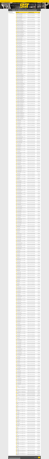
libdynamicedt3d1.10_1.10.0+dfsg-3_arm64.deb (20, 107)
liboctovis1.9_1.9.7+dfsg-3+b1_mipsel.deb (21, 297)
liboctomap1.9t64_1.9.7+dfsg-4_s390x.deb (20, 210)
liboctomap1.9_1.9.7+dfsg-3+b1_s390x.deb (21, 195)
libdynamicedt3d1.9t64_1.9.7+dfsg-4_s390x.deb (20, 103)
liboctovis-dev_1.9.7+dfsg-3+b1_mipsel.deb (20, 244)
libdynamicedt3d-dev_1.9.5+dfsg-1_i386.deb (21, 19)
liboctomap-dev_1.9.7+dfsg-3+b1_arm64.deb (20, 129)
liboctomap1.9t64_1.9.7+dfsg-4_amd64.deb (20, 197)
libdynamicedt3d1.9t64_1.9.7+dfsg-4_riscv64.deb (20, 102)
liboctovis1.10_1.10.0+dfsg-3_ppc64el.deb (20, 327)
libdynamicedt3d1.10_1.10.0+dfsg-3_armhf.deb (20, 109)
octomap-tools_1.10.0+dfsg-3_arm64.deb (20, 372)
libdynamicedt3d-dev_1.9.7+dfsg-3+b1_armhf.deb (21, 26)
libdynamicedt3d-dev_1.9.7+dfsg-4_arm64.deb (21, 39)
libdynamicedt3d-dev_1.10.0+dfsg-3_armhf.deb (21, 56)
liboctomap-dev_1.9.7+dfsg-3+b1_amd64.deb (20, 127)
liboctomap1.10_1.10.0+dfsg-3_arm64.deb (20, 213)
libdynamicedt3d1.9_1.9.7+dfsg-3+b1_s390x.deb (20, 89)
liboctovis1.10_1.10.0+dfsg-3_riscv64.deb (20, 328)
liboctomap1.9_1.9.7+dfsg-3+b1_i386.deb (21, 188)
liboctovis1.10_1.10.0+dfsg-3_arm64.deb (20, 319)
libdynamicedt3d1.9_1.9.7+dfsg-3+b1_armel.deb (20, 78)
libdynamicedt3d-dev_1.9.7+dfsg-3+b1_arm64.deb (21, 23)
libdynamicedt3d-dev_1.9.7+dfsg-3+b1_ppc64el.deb (21, 34)
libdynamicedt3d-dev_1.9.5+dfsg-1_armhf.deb (21, 17)
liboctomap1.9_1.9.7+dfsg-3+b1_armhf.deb (21, 186)
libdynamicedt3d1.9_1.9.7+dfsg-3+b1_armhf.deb (20, 80)
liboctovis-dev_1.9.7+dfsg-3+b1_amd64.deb (20, 233)
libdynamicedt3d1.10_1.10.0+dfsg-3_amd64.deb (20, 105)
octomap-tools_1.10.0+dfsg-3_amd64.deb (20, 371)
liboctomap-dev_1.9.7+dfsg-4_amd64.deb (20, 144)
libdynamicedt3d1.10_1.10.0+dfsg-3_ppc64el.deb (20, 114)
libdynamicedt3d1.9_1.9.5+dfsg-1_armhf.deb (20, 70)
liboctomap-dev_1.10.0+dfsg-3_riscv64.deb (20, 169)
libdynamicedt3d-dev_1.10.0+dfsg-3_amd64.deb (21, 52)
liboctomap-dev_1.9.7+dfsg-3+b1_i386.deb (20, 134)
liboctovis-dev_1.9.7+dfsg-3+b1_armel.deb (20, 237)
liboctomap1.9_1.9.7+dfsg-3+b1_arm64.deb (21, 182)
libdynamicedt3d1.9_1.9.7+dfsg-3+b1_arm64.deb (20, 76)
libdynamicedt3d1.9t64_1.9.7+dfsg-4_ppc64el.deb (20, 100)
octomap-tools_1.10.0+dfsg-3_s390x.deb (20, 383)
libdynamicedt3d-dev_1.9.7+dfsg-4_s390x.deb (21, 50)
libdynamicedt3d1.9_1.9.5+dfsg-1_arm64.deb (20, 69)
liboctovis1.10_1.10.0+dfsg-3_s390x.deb (20, 330)
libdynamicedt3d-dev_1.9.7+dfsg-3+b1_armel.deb (21, 25)
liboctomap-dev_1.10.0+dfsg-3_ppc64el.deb (20, 167)
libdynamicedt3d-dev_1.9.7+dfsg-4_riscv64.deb (21, 48)
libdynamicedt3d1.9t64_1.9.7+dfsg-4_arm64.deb (20, 92)
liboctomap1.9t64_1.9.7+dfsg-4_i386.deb (20, 204)
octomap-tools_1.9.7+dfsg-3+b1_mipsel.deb (21, 350)
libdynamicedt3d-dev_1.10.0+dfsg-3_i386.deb (21, 58)
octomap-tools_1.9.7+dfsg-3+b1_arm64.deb (21, 341)
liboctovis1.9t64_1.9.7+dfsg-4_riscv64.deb (21, 314)
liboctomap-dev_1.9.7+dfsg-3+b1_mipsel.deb (20, 138)
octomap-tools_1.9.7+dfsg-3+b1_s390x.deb (21, 354)
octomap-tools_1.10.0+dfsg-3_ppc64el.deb (20, 380)
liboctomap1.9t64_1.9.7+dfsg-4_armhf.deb (20, 202)
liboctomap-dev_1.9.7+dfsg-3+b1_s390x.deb (20, 142)
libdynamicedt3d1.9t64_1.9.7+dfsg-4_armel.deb (20, 94)
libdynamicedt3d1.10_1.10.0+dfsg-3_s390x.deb (20, 118)
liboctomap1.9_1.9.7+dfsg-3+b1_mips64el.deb (21, 189)
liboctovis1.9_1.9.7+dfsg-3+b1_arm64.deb (21, 288)
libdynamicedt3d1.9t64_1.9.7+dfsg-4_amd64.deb (20, 91)
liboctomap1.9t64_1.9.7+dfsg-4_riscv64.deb (20, 208)
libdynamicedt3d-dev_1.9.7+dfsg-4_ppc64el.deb (21, 47)
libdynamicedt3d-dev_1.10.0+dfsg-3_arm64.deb (21, 54)
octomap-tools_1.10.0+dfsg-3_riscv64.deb (20, 382)
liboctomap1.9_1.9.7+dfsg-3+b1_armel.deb (21, 184)
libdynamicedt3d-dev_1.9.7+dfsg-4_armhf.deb (21, 43)
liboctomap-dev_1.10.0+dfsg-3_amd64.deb (20, 158)
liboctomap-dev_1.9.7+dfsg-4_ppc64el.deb (20, 153)
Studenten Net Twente (5, 1)
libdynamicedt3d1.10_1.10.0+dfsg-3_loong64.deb (20, 112)
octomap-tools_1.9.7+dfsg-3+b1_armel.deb (21, 343)
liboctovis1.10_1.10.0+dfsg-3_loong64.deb (20, 325)
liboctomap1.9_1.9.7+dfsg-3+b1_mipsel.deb (21, 191)
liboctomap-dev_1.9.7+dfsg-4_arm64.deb (20, 145)
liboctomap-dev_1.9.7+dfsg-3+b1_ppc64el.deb (20, 140)
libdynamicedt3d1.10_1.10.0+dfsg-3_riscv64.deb (20, 116)
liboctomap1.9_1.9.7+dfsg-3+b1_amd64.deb (21, 180)
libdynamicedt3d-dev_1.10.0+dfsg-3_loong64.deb (21, 59)
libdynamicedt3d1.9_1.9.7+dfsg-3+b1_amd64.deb (20, 74)
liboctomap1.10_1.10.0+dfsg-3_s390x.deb (20, 224)
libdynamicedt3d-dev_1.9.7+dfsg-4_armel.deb (21, 41)
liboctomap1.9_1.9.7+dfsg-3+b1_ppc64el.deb (21, 193)
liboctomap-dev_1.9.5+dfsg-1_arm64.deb (20, 122)
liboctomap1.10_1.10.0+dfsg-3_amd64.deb (20, 211)
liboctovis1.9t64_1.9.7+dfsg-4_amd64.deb (21, 303)
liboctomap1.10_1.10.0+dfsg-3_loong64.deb (20, 219)
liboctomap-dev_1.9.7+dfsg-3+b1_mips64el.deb (20, 136)
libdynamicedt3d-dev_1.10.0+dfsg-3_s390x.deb (21, 65)
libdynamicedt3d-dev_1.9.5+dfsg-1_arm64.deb (21, 15)
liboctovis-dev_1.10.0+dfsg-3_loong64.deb (21, 272)
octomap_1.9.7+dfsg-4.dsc (20, 394)
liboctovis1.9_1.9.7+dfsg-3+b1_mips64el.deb (21, 296)
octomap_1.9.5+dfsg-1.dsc (20, 386)
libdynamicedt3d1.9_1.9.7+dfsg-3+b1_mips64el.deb (20, 83)
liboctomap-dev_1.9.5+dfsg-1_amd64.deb (20, 120)
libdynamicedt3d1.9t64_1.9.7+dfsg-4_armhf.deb (20, 96)
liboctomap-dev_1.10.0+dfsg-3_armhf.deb (20, 162)
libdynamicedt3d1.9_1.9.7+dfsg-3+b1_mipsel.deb (20, 85)
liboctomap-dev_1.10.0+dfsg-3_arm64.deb (20, 160)
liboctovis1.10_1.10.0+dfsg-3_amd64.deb (20, 318)
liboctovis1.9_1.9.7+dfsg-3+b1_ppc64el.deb (21, 299)
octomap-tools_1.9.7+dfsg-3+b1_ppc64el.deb (21, 352)
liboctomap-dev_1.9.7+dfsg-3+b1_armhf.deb (20, 133)
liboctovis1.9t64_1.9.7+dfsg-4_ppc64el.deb (21, 312)
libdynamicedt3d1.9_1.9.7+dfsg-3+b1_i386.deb (20, 81)
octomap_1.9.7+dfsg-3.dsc (20, 391)
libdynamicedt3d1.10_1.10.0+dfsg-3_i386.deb (20, 111)
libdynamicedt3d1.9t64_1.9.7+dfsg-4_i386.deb (20, 98)
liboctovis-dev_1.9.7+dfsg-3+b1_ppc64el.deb (20, 246)
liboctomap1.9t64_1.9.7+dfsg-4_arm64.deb (20, 199)
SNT (39, 457)
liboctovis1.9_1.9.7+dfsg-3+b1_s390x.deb (21, 301)
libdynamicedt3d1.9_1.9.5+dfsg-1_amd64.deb (20, 67)
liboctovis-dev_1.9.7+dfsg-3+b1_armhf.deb (20, 239)
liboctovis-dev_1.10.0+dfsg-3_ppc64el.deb (21, 274)
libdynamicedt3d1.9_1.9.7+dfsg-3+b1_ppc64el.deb (20, 87)
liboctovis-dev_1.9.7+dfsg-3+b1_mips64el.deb (20, 242)
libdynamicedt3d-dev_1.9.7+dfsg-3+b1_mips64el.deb (21, 30)
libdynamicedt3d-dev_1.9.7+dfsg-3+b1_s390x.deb (21, 36)
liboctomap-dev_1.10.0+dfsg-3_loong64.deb (20, 166)
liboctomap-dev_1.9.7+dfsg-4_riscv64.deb (20, 155)
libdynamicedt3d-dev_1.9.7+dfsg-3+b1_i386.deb (21, 28)
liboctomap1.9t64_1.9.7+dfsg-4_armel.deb (20, 200)
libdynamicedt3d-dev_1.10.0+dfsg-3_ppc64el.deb (21, 61)
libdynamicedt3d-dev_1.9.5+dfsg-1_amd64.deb (21, 14)
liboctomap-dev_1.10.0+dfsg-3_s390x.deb (20, 171)
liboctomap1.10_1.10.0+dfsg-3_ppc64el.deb (20, 220)
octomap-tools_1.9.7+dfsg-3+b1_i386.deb (21, 347)
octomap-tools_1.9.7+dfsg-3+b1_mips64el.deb (21, 349)
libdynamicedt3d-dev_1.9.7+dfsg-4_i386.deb (21, 45)
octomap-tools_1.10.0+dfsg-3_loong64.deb (20, 378)
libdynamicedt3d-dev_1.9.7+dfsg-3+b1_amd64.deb (21, 21)
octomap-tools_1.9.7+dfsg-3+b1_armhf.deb (21, 345)
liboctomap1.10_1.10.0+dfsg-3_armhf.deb (20, 215)
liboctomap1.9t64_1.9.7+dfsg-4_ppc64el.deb (20, 206)
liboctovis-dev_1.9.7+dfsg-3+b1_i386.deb (20, 241)
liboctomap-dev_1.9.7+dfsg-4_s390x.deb (20, 156)
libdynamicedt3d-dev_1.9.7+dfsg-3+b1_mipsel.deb (21, 32)
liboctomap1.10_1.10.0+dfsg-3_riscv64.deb (20, 222)
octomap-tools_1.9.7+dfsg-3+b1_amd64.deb (21, 339)
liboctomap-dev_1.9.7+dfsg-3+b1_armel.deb (20, 131)
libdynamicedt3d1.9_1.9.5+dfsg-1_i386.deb (20, 72)
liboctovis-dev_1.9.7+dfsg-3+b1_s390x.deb (20, 248)
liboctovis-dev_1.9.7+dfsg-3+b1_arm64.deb (20, 235)
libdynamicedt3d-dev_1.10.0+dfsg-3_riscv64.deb (21, 63)
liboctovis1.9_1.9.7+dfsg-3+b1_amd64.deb (21, 286)
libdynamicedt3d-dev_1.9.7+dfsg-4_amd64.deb (21, 37)
